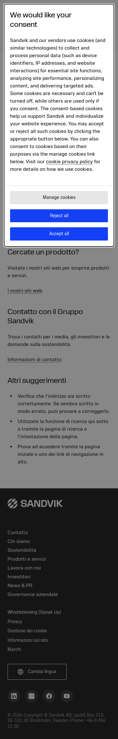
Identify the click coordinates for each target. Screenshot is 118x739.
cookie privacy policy (69, 161)
